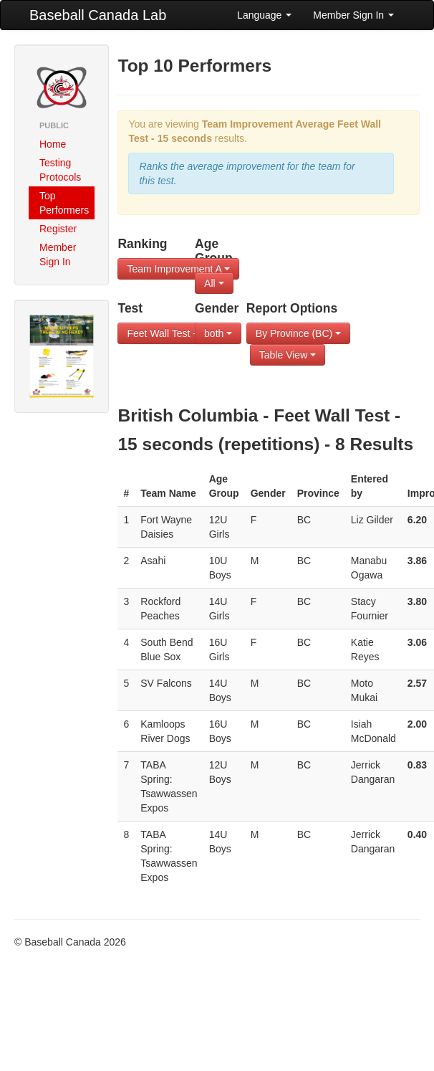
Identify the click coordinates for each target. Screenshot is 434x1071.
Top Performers (64, 203)
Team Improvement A (178, 269)
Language (264, 15)
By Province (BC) (298, 333)
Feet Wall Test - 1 (170, 333)
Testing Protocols (60, 170)
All (213, 283)
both (218, 333)
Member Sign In (353, 15)
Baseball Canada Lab (97, 15)
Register (58, 228)
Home (52, 144)
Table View (287, 355)
